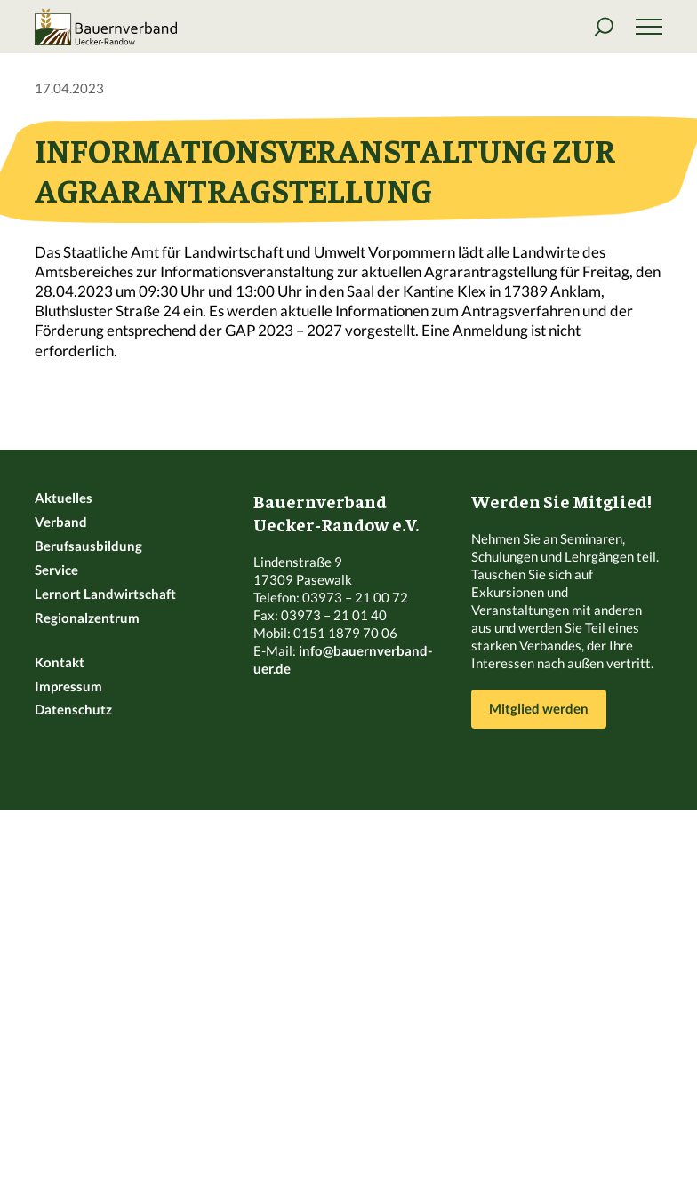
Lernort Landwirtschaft (105, 594)
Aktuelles (63, 498)
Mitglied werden (539, 708)
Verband (61, 522)
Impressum (68, 686)
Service (56, 570)
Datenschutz (73, 709)
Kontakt (59, 662)
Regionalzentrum (87, 618)
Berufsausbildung (88, 546)
